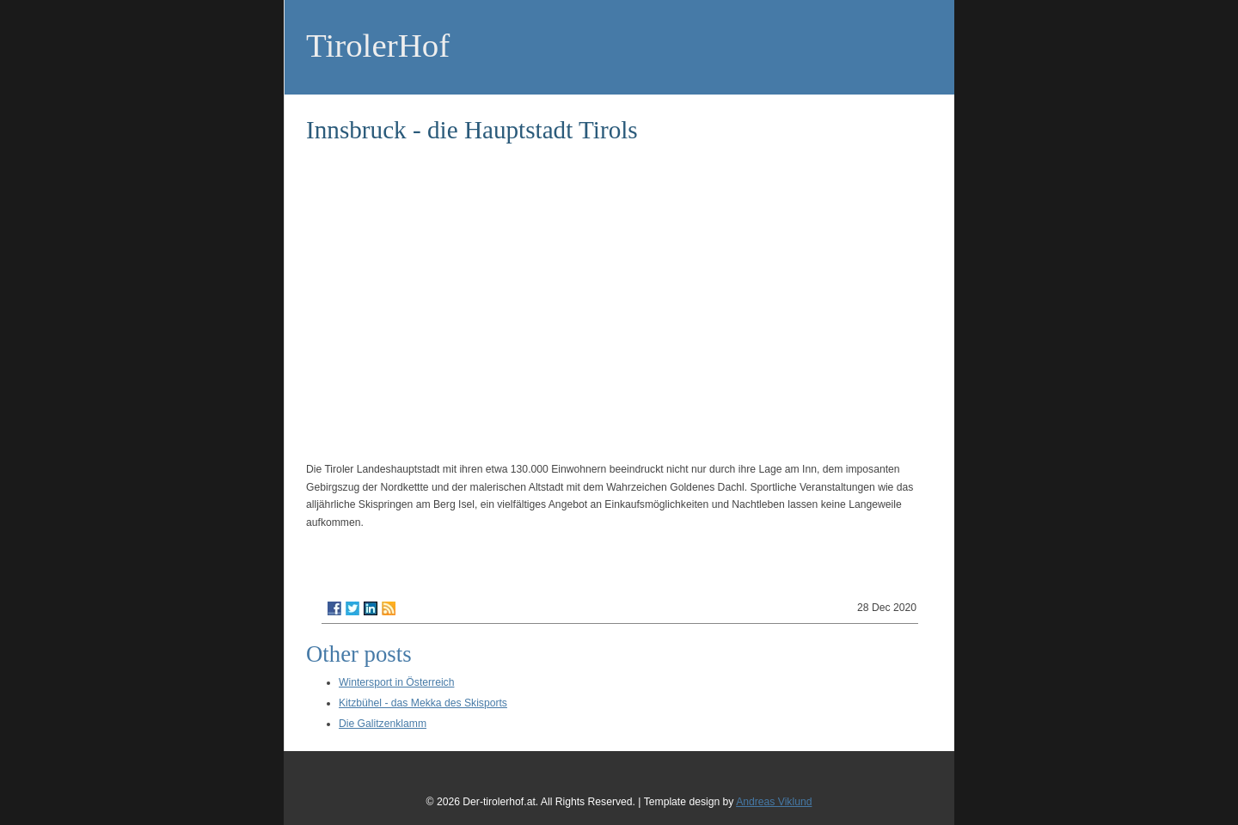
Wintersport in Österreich (396, 682)
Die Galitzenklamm (382, 724)
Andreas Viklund (774, 802)
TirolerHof (378, 45)
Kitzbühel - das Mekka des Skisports (423, 703)
